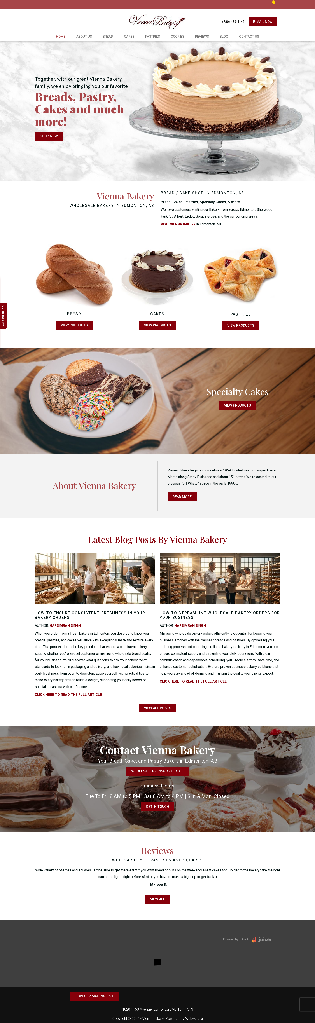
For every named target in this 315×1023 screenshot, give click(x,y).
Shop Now (49, 136)
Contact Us (249, 36)
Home (60, 36)
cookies (177, 36)
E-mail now (262, 21)
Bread (108, 36)
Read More (182, 496)
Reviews (202, 36)
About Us (84, 36)
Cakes (129, 36)
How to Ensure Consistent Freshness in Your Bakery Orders (90, 615)
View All (157, 899)
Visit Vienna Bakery (178, 224)
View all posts (157, 708)
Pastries (152, 36)
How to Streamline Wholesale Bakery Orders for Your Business (220, 615)
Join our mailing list (94, 996)
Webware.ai (194, 1018)
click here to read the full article (68, 694)
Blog (224, 36)
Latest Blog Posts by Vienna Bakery (157, 539)
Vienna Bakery (153, 1018)
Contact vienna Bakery (157, 749)
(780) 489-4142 (233, 21)
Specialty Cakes (237, 391)
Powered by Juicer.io (236, 939)
